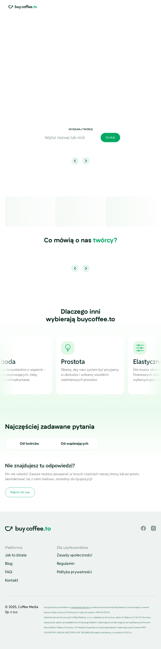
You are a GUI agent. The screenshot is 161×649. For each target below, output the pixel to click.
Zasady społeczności (74, 555)
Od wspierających (74, 443)
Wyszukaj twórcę (81, 129)
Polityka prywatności (74, 571)
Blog (9, 563)
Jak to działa (16, 555)
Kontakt (11, 580)
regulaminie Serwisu (80, 607)
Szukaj (110, 137)
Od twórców (29, 443)
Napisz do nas (20, 492)
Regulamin (65, 563)
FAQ (8, 571)
